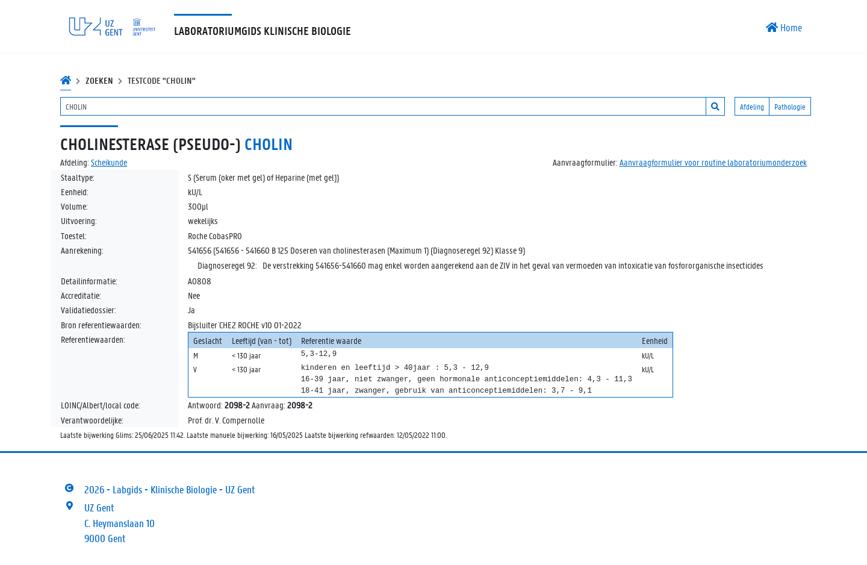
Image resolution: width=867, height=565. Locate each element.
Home (784, 27)
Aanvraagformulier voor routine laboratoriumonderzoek (713, 162)
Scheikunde (109, 162)
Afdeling (752, 106)
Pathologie (790, 106)
